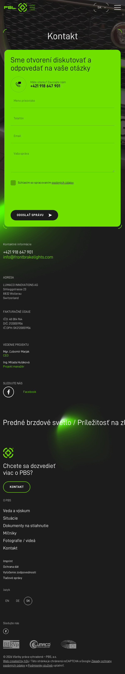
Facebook (29, 391)
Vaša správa (21, 153)
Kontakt (17, 486)
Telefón (19, 118)
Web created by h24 (16, 661)
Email (17, 136)
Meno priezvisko (24, 100)
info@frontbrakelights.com (28, 257)
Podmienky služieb (40, 665)
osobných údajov (63, 182)
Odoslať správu (30, 215)
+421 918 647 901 (18, 252)
